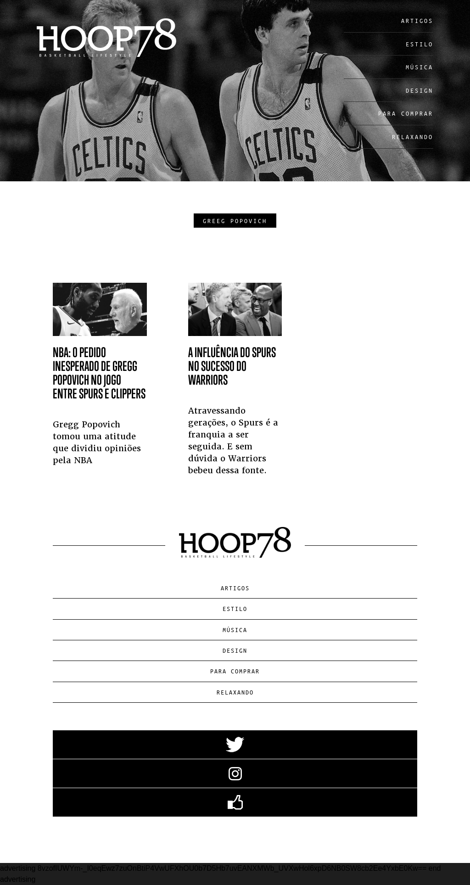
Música (419, 67)
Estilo (419, 44)
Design (419, 90)
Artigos (417, 20)
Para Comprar (405, 113)
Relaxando (412, 136)
